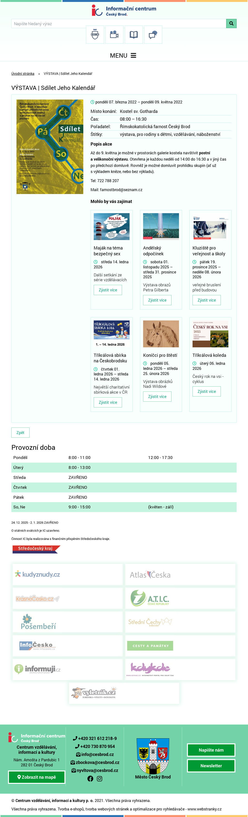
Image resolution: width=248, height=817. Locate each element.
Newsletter (211, 766)
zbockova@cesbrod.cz (97, 762)
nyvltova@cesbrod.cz (97, 770)
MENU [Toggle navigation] (124, 55)
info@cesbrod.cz (97, 754)
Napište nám (211, 750)
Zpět (20, 432)
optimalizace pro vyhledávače (159, 808)
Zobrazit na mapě (36, 777)
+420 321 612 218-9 (97, 738)
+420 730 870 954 (97, 746)
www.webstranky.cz (204, 808)
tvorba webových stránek (107, 808)
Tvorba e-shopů (71, 808)
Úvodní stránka (22, 73)
